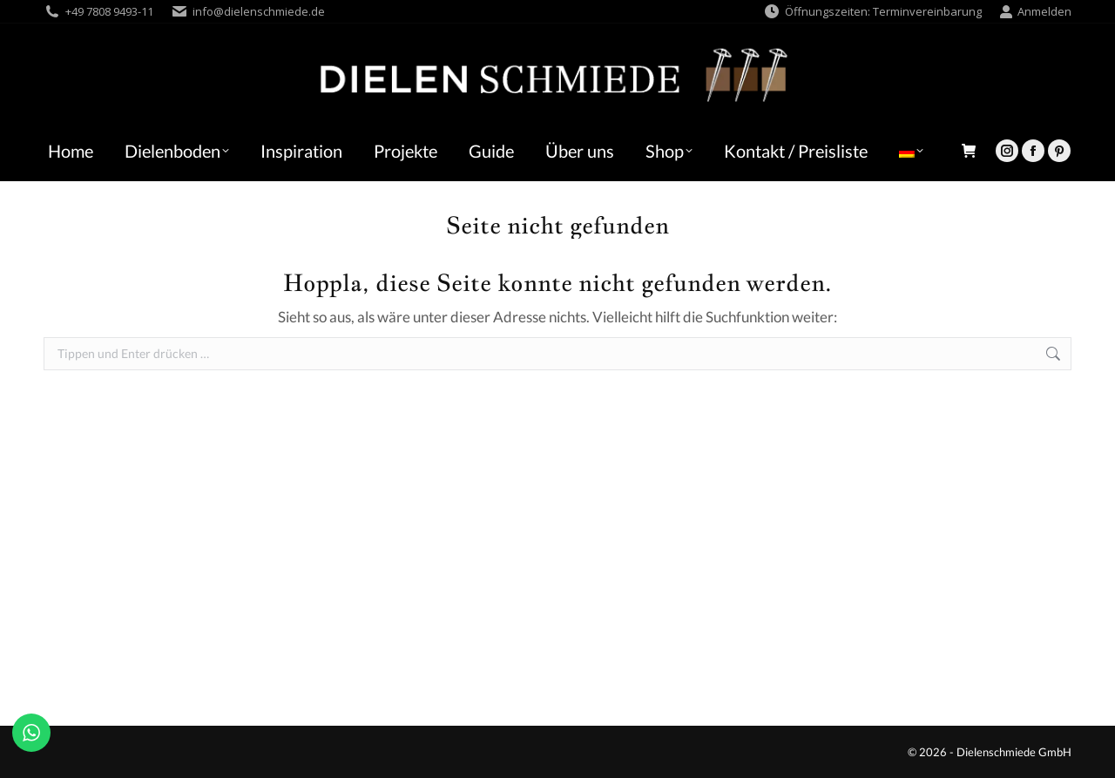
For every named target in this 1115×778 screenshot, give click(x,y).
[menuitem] (911, 151)
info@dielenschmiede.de (259, 11)
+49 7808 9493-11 (109, 11)
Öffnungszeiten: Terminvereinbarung (872, 11)
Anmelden (1035, 11)
